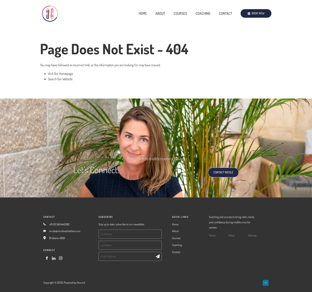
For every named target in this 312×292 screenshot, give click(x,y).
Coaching (203, 13)
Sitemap (252, 235)
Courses (180, 13)
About (160, 13)
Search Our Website (60, 79)
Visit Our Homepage (60, 73)
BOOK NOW (248, 12)
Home (143, 13)
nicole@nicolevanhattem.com (64, 231)
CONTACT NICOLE (219, 170)
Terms (212, 235)
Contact (225, 13)
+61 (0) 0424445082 (59, 224)
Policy (231, 235)
